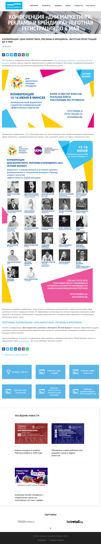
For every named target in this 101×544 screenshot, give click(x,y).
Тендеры (58, 5)
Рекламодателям (57, 540)
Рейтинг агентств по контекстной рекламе (50, 391)
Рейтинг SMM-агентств (83, 372)
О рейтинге (42, 540)
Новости (78, 5)
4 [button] (53, 528)
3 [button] (50, 528)
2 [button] (48, 528)
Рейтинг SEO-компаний (16, 391)
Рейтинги (34, 5)
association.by (24, 341)
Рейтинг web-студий (50, 372)
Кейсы (68, 5)
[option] (26, 521)
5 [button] (55, 528)
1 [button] (45, 528)
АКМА (27, 134)
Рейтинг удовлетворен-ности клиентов (84, 391)
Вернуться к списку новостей (16, 354)
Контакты (90, 5)
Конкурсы (46, 5)
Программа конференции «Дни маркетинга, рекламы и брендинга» (42, 322)
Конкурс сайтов (17, 372)
